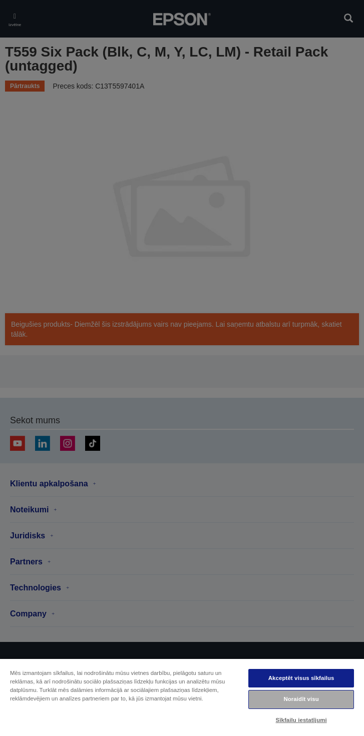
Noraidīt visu (300, 699)
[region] (182, 697)
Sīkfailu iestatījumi (301, 720)
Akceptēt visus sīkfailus (301, 678)
